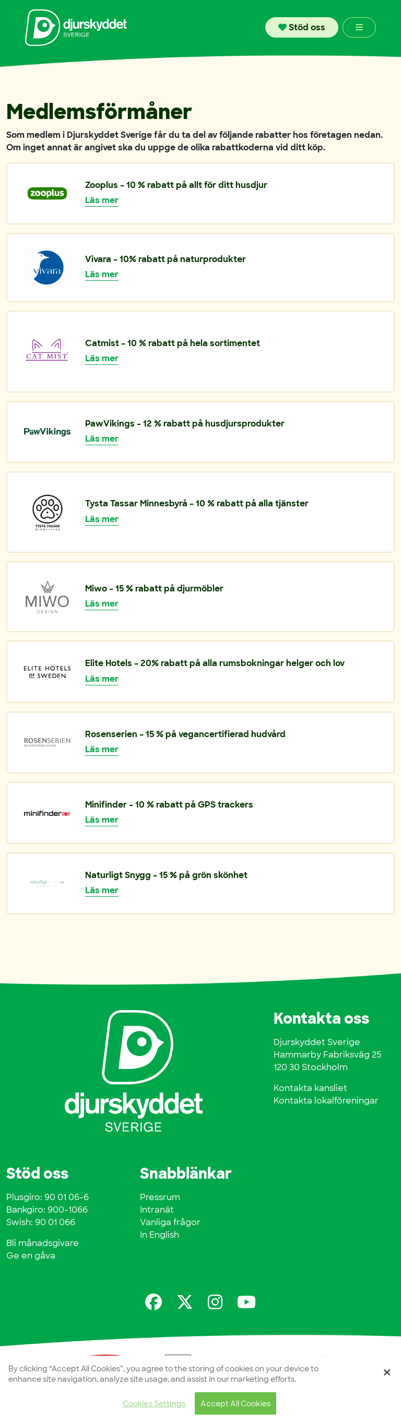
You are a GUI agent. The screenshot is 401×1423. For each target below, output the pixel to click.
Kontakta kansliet (310, 1088)
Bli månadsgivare (42, 1243)
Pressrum (160, 1197)
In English (159, 1234)
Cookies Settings (154, 1404)
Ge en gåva (30, 1255)
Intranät (157, 1209)
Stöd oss (301, 27)
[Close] (387, 1374)
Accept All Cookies (235, 1404)
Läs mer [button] (102, 200)
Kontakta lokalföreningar (326, 1100)
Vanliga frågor (170, 1222)
